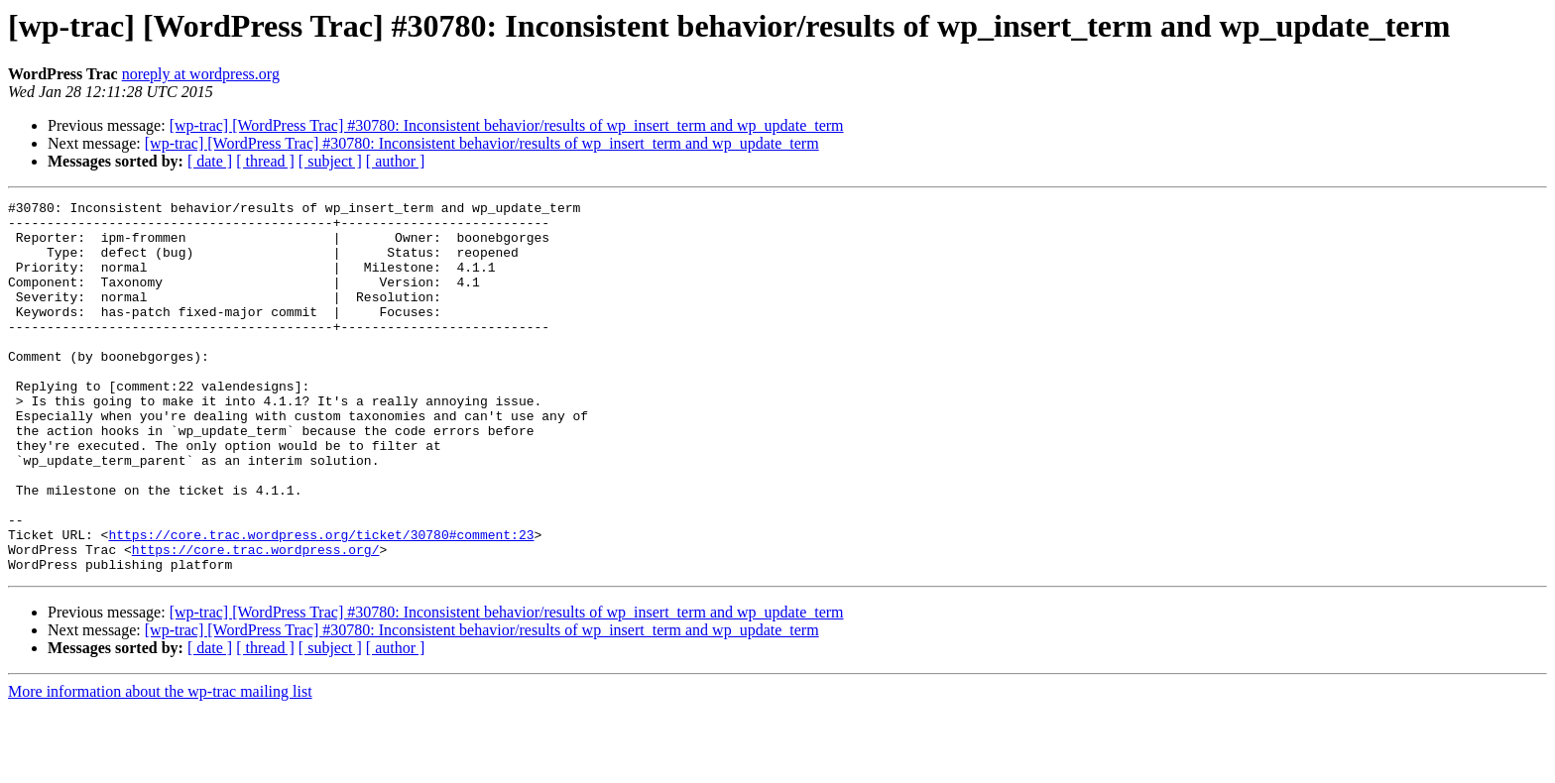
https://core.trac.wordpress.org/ (256, 620)
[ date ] (209, 161)
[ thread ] (265, 161)
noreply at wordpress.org (201, 73)
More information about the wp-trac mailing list (160, 765)
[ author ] (395, 161)
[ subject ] (330, 161)
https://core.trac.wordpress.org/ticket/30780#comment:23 (321, 603)
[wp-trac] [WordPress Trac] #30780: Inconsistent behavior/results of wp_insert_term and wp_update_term (507, 125)
